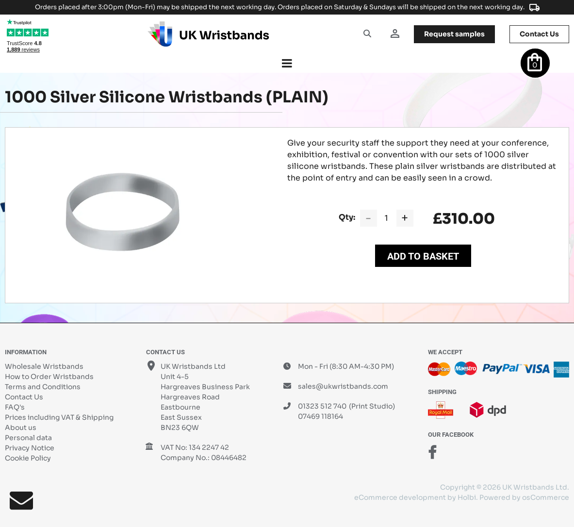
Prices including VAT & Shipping (59, 417)
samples (454, 34)
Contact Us (24, 397)
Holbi (467, 497)
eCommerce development (400, 497)
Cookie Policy (28, 458)
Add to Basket (423, 256)
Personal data (28, 437)
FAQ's (15, 407)
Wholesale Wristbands (44, 366)
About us (20, 427)
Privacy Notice (29, 448)
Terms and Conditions (43, 386)
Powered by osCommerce (524, 497)
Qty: (347, 217)
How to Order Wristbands (49, 376)
